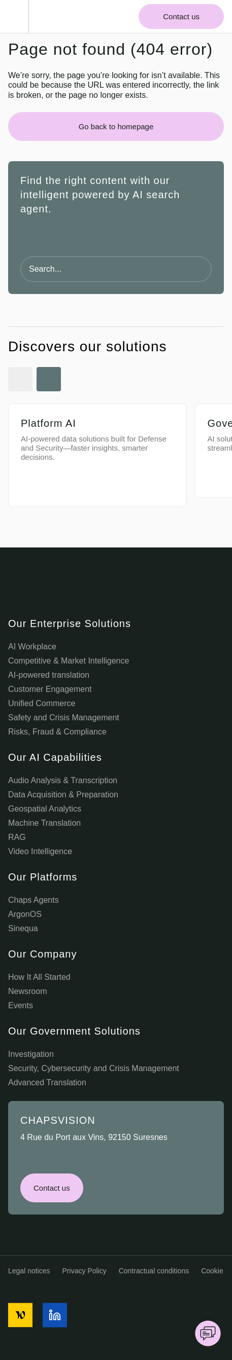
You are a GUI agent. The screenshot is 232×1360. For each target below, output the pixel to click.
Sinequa (23, 928)
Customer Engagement (50, 689)
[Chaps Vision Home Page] (60, 17)
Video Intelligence (40, 851)
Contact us (181, 16)
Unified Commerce (41, 703)
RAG (17, 837)
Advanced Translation (47, 1082)
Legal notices (29, 1271)
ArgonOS (25, 914)
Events (20, 1005)
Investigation (31, 1054)
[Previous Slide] (20, 379)
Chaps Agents (33, 900)
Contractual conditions (154, 1271)
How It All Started (39, 977)
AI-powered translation (48, 675)
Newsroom (27, 991)
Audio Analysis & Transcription (62, 780)
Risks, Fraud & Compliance (57, 731)
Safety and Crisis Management (63, 717)
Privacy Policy (84, 1271)
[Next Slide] (49, 379)
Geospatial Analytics (44, 808)
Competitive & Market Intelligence (68, 660)
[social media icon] (20, 1315)
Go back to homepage (116, 126)
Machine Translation (44, 823)
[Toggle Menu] (18, 16)
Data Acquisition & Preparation (63, 794)
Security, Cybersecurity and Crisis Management (93, 1068)
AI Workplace (32, 646)
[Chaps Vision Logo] (116, 588)
